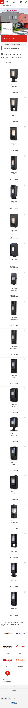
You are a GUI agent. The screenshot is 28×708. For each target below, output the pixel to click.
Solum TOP (14, 86)
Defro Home (7, 6)
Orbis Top (14, 581)
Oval (14, 203)
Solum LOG (14, 115)
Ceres (14, 464)
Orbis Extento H (14, 319)
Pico (14, 261)
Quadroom (14, 290)
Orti (14, 174)
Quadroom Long (14, 522)
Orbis (14, 610)
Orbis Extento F (14, 348)
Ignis (14, 145)
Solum (14, 232)
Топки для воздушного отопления (11, 44)
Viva (14, 493)
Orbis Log (14, 551)
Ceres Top (14, 435)
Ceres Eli (14, 406)
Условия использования (19, 698)
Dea (14, 377)
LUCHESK (17, 706)
